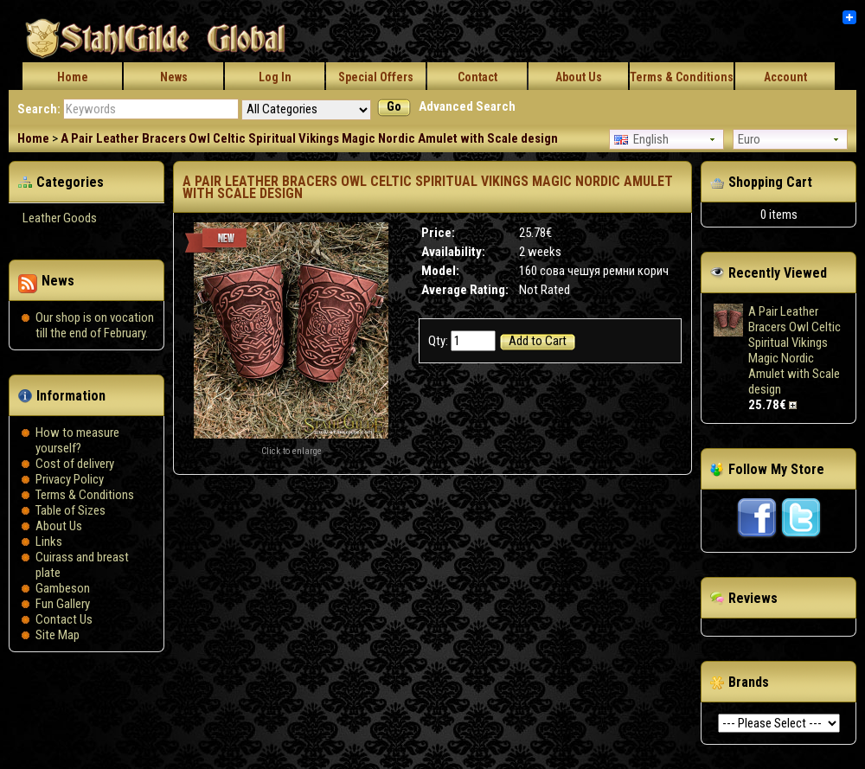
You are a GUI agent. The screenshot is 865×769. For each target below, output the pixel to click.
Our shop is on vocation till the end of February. (94, 325)
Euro (749, 139)
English (641, 139)
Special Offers (375, 77)
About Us (578, 77)
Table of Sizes (70, 510)
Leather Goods (59, 218)
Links (48, 541)
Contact (477, 77)
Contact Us (64, 619)
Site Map (57, 635)
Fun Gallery (62, 604)
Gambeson (62, 588)
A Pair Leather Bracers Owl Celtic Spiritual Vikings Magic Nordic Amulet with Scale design (309, 138)
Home (72, 77)
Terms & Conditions (682, 77)
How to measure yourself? (77, 440)
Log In (275, 77)
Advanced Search (467, 106)
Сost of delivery (74, 463)
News (174, 77)
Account (785, 77)
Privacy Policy (69, 479)
